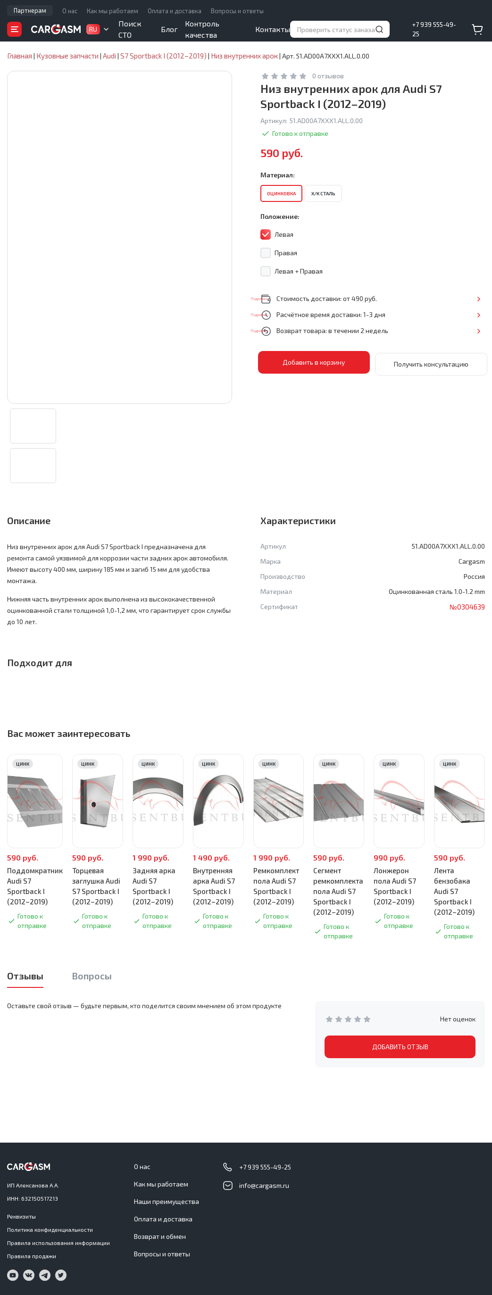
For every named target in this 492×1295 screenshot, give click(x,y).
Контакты (272, 29)
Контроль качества (202, 29)
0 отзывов (328, 76)
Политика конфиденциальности (50, 1229)
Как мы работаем (112, 11)
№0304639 (466, 610)
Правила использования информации (58, 1242)
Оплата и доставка (174, 11)
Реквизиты (21, 1216)
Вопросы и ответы (237, 11)
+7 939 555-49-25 (434, 29)
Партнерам (30, 10)
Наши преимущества (166, 1201)
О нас (69, 11)
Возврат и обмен (160, 1236)
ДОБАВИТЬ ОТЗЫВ (400, 1051)
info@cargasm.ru (264, 1185)
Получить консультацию (431, 363)
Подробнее (453, 299)
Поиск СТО (130, 29)
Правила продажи (31, 1256)
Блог (169, 29)
